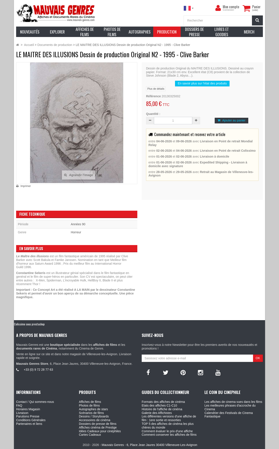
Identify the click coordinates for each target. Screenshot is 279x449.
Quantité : (153, 114)
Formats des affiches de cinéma (163, 402)
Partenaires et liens (29, 423)
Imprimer (25, 186)
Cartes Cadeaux (90, 434)
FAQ (19, 405)
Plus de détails (155, 88)
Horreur (76, 232)
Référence (153, 96)
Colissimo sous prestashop (29, 324)
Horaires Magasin (28, 409)
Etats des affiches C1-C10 (159, 405)
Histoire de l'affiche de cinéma (162, 409)
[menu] (218, 8)
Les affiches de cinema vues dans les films (233, 402)
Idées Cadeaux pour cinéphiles (100, 431)
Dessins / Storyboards (94, 416)
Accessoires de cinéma (94, 420)
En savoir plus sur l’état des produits (202, 83)
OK (258, 358)
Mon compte (231, 6)
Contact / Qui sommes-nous (35, 402)
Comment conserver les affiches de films (169, 434)
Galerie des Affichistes (157, 413)
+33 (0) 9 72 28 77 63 (38, 369)
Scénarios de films (91, 413)
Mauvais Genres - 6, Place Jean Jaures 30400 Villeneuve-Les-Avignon (149, 445)
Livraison (22, 413)
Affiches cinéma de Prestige (98, 427)
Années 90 (78, 224)
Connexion (228, 9)
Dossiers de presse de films (97, 423)
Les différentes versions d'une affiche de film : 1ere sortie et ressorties (169, 418)
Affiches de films (90, 402)
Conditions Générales (31, 420)
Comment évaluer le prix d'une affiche (167, 431)
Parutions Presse (27, 416)
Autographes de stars (93, 409)
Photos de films (89, 405)
